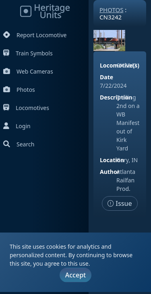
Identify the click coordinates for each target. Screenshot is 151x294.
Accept (75, 275)
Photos (19, 89)
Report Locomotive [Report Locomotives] (34, 35)
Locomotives (26, 108)
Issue (120, 203)
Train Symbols (28, 53)
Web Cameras (28, 71)
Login (17, 126)
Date (106, 77)
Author (110, 172)
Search (18, 144)
